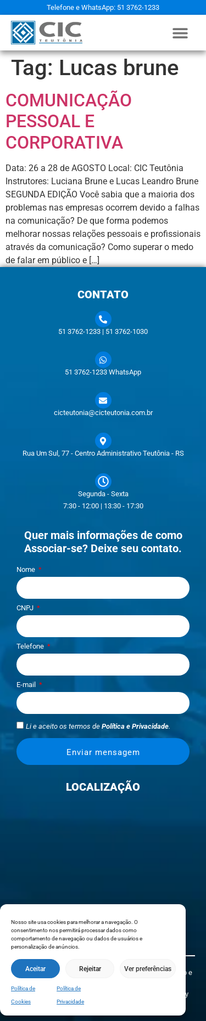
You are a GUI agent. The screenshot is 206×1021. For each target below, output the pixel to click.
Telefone (31, 646)
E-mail (26, 685)
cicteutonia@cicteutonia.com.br (103, 413)
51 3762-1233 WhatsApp (103, 372)
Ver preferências (147, 969)
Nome (26, 570)
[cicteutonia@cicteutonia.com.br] (103, 400)
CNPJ (25, 608)
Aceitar (35, 969)
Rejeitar (90, 969)
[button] (180, 32)
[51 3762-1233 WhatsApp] (103, 359)
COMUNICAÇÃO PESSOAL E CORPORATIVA (68, 121)
